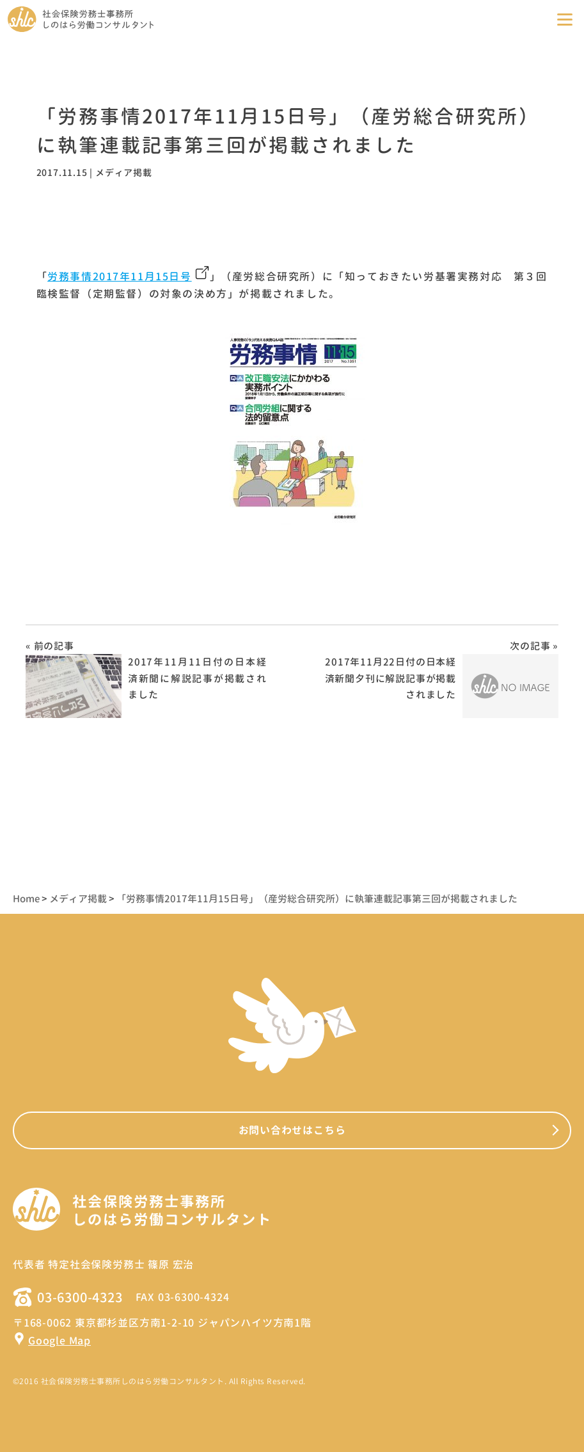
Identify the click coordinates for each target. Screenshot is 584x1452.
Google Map (52, 1341)
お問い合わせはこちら (292, 1130)
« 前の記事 (50, 646)
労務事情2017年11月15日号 (119, 276)
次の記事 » (534, 646)
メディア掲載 (123, 172)
